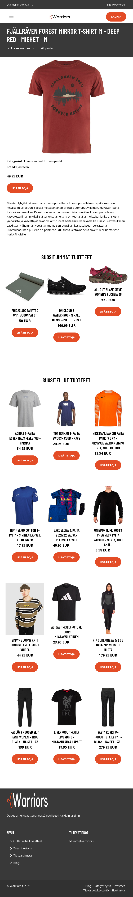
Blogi (16, 863)
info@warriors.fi (116, 4)
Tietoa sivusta (22, 855)
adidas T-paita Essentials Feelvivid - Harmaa (25, 438)
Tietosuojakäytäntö (96, 890)
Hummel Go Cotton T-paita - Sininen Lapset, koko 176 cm (25, 535)
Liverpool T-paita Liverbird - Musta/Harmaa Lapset (66, 737)
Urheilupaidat (45, 48)
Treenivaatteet (21, 48)
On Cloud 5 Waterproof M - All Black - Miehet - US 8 (66, 315)
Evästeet (119, 886)
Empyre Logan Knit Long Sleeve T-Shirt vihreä (25, 645)
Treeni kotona (22, 848)
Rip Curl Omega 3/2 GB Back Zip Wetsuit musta (108, 645)
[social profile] (32, 4)
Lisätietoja (20, 188)
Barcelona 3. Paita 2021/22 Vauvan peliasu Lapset (66, 535)
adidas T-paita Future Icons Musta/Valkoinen (66, 632)
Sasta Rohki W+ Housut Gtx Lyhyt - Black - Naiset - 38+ (108, 737)
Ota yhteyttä (103, 886)
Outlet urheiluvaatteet (27, 841)
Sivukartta (118, 890)
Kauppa (116, 16)
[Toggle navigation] (11, 16)
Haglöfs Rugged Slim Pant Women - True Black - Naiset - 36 (25, 737)
